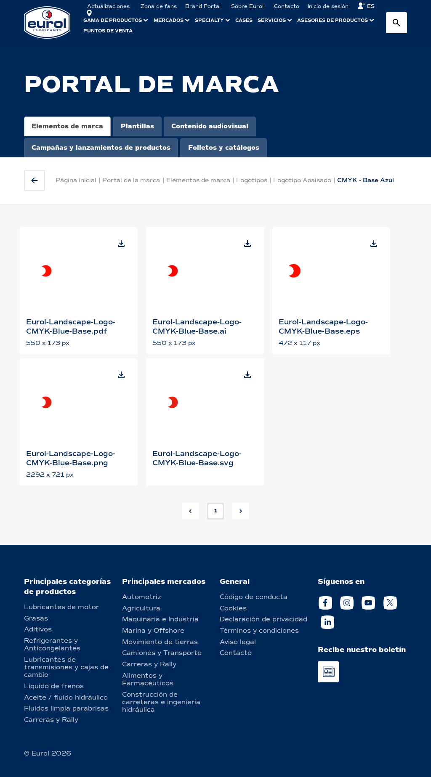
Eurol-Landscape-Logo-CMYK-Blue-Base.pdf (70, 327)
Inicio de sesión (328, 6)
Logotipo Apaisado (302, 180)
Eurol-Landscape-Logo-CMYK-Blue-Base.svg (197, 458)
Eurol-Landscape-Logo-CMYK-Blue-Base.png (70, 458)
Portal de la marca (131, 180)
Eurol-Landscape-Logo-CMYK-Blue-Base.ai (197, 327)
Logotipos (251, 180)
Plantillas (137, 126)
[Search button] (396, 22)
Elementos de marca (67, 126)
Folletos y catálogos (223, 147)
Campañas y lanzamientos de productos (101, 147)
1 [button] (215, 511)
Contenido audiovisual (209, 126)
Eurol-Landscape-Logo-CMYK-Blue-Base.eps (323, 327)
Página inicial (76, 180)
